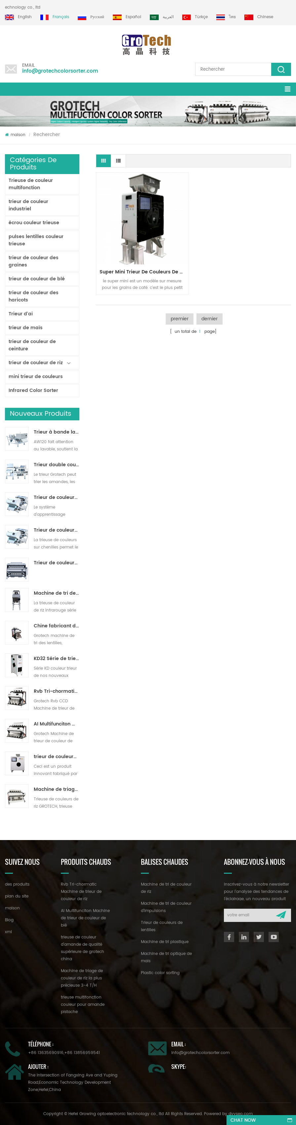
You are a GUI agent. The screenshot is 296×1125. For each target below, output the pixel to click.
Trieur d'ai (21, 314)
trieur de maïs (26, 328)
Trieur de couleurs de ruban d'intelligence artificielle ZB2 (56, 497)
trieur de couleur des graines (34, 261)
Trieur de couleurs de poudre (56, 563)
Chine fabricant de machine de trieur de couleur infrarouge (56, 626)
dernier (209, 319)
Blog (9, 920)
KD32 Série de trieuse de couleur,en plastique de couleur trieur (56, 658)
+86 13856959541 (82, 1053)
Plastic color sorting (160, 973)
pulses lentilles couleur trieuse (36, 240)
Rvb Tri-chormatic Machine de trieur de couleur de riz (56, 691)
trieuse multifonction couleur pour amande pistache (83, 1004)
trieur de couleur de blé (37, 279)
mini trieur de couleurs (36, 376)
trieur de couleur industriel (28, 205)
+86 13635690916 (45, 1053)
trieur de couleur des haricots (34, 296)
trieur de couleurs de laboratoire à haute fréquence (56, 756)
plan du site (16, 896)
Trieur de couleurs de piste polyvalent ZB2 (56, 530)
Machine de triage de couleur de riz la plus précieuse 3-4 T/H (56, 789)
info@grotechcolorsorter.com (60, 71)
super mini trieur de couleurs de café (144, 271)
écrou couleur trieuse (34, 223)
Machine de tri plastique (165, 942)
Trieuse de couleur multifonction (31, 184)
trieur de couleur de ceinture (32, 345)
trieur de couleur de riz (36, 363)
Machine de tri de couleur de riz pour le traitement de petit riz (56, 593)
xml (8, 932)
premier (180, 319)
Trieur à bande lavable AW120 (56, 432)
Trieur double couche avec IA (56, 465)
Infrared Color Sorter (33, 390)
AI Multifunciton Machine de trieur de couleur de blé (56, 724)
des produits (17, 884)
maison (15, 135)
